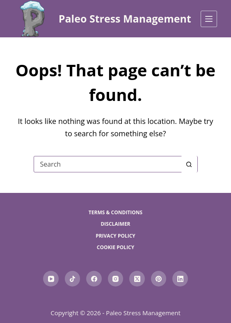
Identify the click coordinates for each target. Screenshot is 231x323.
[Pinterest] (159, 278)
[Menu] (209, 19)
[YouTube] (51, 278)
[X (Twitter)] (137, 278)
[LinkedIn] (180, 278)
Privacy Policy (115, 236)
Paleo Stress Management (125, 18)
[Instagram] (116, 278)
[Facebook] (94, 278)
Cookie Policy (116, 247)
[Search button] (189, 164)
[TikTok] (72, 278)
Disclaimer (115, 224)
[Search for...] (107, 164)
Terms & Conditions (115, 212)
